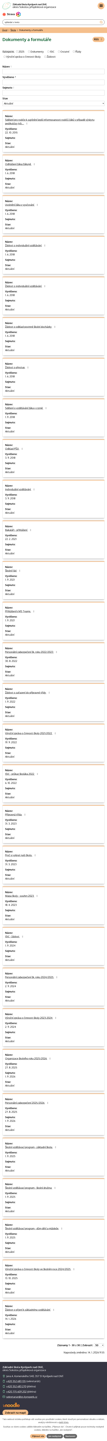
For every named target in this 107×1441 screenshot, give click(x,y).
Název (6, 66)
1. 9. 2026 (10, 1076)
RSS (98, 39)
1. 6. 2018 (10, 173)
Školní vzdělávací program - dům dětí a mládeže (34, 1228)
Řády (78, 51)
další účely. (64, 1422)
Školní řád (13, 570)
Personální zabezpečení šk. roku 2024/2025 (31, 977)
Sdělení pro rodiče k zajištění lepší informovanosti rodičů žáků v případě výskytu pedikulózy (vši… (49, 121)
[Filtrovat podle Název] (53, 71)
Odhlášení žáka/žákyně (20, 164)
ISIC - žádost (14, 936)
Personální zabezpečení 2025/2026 (27, 1102)
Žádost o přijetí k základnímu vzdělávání (30, 1309)
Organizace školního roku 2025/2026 (28, 1058)
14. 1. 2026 (10, 1318)
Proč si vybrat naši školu (21, 855)
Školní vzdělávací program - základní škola (31, 1147)
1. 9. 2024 (10, 945)
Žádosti (51, 56)
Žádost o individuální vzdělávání (25, 245)
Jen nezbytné (54, 1436)
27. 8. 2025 (11, 1067)
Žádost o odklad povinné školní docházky (31, 326)
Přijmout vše (38, 1436)
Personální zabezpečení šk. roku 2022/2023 (31, 651)
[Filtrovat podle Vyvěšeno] (53, 82)
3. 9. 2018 (10, 457)
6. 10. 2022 (11, 782)
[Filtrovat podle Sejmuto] (53, 93)
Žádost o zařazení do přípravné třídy (28, 692)
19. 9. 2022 (11, 742)
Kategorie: (8, 51)
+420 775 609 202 (16, 1391)
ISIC (52, 51)
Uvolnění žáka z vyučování (22, 204)
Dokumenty (37, 51)
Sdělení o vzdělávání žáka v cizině (26, 408)
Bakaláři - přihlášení (18, 529)
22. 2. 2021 (11, 539)
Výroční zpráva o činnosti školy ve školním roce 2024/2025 (40, 1269)
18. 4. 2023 (11, 904)
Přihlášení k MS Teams (20, 611)
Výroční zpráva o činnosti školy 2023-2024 (31, 1017)
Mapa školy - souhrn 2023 (22, 895)
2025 (21, 51)
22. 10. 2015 (11, 132)
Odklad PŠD (14, 448)
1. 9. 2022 (10, 701)
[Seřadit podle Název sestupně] (11, 67)
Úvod (4, 30)
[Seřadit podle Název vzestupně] (11, 66)
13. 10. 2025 (11, 1278)
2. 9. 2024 (10, 986)
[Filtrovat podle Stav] (53, 103)
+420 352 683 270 (16, 1386)
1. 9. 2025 (10, 1156)
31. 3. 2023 (11, 823)
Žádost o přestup (17, 367)
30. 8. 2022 (11, 660)
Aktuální (9, 146)
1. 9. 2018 (10, 417)
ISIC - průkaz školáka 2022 (22, 773)
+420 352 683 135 (16, 1381)
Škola (13, 30)
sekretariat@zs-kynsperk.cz (21, 1396)
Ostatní (64, 51)
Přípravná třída (16, 814)
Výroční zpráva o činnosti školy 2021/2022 (31, 733)
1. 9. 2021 (10, 579)
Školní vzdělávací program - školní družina (31, 1187)
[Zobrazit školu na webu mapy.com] (15, 1413)
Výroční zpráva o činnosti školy (23, 56)
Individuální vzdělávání (20, 489)
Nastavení (70, 1436)
